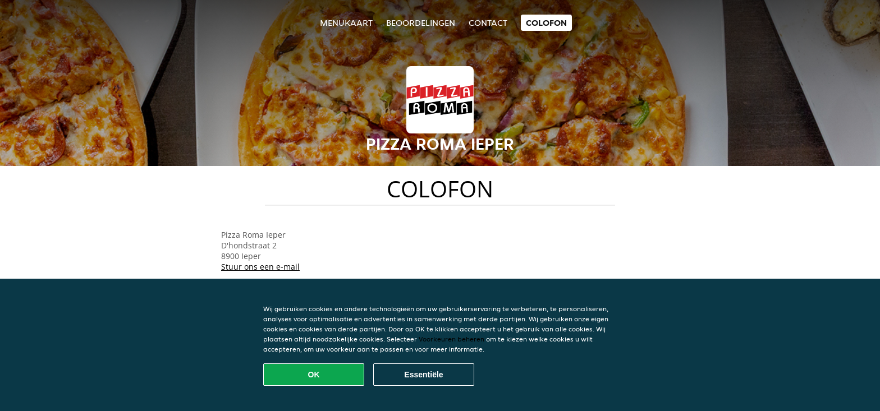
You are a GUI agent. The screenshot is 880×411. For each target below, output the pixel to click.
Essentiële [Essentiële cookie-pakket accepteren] (423, 374)
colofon (546, 23)
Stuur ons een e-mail (260, 266)
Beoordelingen (420, 23)
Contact (488, 23)
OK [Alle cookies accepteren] (314, 374)
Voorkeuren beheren (451, 339)
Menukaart (346, 23)
